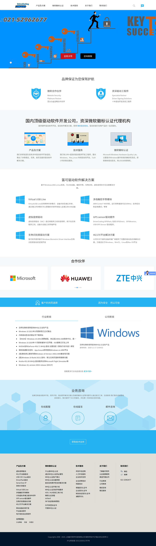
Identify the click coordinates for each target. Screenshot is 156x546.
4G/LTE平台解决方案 (104, 234)
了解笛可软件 (104, 471)
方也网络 (19, 522)
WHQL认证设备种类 (52, 480)
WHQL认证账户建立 (52, 477)
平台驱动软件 (21, 511)
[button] (75, 287)
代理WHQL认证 (50, 508)
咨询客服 (88, 56)
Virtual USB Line (37, 199)
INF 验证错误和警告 (52, 501)
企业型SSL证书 (81, 490)
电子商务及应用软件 (23, 514)
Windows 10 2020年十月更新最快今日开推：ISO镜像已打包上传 (44, 342)
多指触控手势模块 (102, 199)
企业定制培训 (81, 481)
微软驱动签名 (82, 125)
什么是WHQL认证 (51, 471)
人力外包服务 (81, 474)
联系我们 (103, 5)
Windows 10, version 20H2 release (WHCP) (36, 365)
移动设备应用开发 (22, 508)
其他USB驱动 (21, 486)
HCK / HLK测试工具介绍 (54, 492)
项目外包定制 (81, 471)
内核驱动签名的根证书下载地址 (31, 335)
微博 (125, 474)
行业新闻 (46, 316)
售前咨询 (103, 487)
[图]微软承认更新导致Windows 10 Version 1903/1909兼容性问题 (44, 353)
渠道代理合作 (104, 477)
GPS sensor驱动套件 (104, 217)
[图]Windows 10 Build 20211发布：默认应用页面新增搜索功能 (43, 357)
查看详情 (68, 56)
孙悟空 (31, 522)
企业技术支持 (81, 477)
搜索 (133, 5)
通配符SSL (79, 496)
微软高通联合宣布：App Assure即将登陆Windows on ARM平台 (43, 350)
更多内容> (88, 371)
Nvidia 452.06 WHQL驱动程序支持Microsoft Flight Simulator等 (43, 361)
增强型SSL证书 (81, 487)
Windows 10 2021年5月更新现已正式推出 (35, 331)
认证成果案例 (104, 474)
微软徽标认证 (58, 5)
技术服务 (74, 5)
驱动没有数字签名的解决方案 (55, 483)
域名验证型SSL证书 (83, 493)
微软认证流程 (50, 495)
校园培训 (79, 484)
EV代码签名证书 (51, 505)
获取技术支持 (78, 441)
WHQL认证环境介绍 (52, 487)
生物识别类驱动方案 (38, 234)
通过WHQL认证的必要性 (54, 474)
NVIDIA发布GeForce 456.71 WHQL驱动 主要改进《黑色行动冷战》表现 (46, 346)
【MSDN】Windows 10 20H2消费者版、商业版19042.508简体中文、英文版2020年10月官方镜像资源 (58, 339)
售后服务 (103, 490)
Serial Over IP (21, 483)
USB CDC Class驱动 (23, 477)
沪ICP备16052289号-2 (100, 537)
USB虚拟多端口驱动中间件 (26, 495)
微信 (125, 471)
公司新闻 (109, 316)
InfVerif (48, 498)
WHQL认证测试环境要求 (54, 489)
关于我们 (88, 5)
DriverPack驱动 (22, 480)
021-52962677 (126, 480)
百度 (25, 522)
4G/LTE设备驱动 (22, 474)
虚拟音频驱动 (35, 217)
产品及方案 (40, 5)
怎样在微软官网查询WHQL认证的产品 (33, 327)
